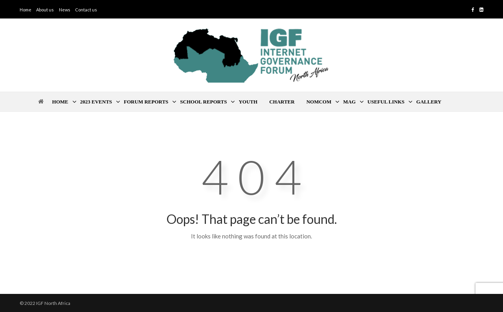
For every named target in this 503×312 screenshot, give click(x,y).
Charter (282, 102)
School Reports (203, 102)
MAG (349, 102)
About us (45, 9)
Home (25, 9)
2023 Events (96, 102)
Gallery (428, 102)
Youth (248, 102)
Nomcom (319, 102)
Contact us (86, 9)
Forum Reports (146, 102)
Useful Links (385, 102)
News (64, 9)
